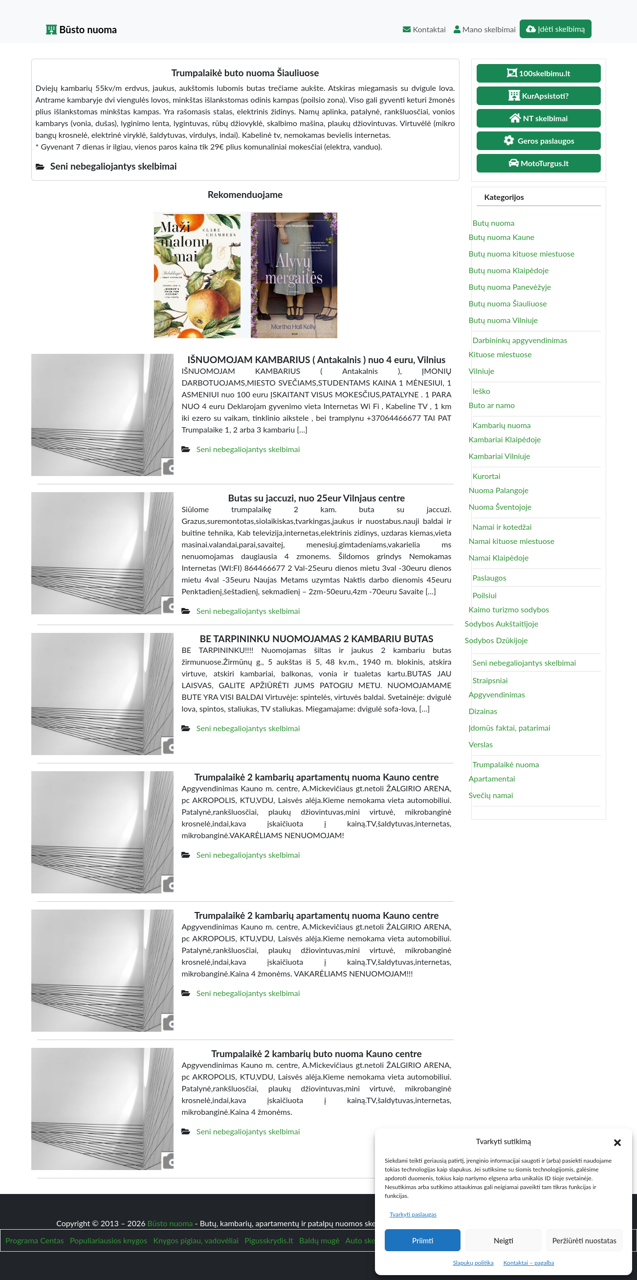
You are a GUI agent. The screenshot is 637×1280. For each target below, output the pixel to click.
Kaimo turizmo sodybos (509, 609)
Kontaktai (424, 29)
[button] (617, 1141)
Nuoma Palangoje (499, 490)
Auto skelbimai (371, 1240)
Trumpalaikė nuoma (506, 764)
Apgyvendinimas (497, 694)
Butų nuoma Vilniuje (503, 320)
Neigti (503, 1240)
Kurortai (487, 475)
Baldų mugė (319, 1240)
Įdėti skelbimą (555, 28)
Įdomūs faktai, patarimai (509, 727)
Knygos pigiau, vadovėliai (196, 1240)
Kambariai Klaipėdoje (505, 439)
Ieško (481, 390)
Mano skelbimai (485, 29)
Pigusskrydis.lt (268, 1240)
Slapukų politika (473, 1262)
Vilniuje (481, 370)
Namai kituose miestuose (512, 540)
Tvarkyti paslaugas (413, 1214)
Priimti (422, 1240)
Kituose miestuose (500, 354)
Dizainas (483, 711)
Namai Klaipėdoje (499, 557)
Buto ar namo (492, 405)
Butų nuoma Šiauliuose (508, 303)
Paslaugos (489, 577)
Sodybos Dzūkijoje (496, 640)
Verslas (481, 744)
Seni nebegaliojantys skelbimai (248, 449)
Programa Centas (34, 1240)
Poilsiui (485, 595)
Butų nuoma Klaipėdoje (509, 270)
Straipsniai (490, 680)
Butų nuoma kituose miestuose (522, 253)
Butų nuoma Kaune (502, 236)
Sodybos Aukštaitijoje (502, 623)
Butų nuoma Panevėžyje (510, 286)
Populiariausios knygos (108, 1240)
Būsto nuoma (81, 29)
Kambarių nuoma (502, 425)
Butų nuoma (494, 222)
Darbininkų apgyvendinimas (520, 340)
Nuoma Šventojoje (500, 506)
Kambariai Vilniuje (499, 455)
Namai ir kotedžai (502, 526)
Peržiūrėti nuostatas (584, 1240)
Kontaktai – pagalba (529, 1262)
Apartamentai (492, 778)
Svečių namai (491, 795)
